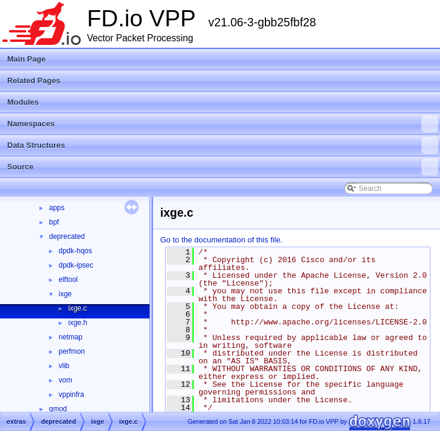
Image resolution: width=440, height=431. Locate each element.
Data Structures (222, 145)
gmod (58, 409)
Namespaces (222, 124)
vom (65, 380)
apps (57, 208)
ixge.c (77, 308)
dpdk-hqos (75, 251)
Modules (23, 102)
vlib (64, 366)
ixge (65, 294)
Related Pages (33, 80)
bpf (54, 222)
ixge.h (77, 322)
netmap (70, 337)
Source (222, 167)
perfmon (72, 351)
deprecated (67, 236)
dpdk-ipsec (76, 265)
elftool (68, 279)
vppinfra (71, 394)
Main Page (26, 58)
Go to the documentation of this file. (221, 239)
